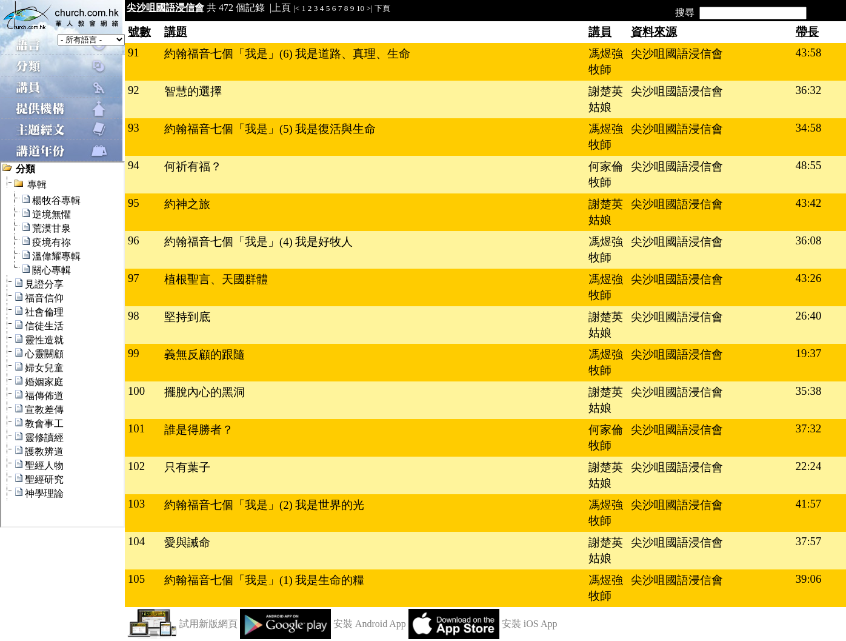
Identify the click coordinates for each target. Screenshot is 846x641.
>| (370, 8)
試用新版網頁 (208, 624)
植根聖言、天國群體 (216, 279)
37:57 (809, 541)
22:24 (809, 466)
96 (133, 240)
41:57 (809, 503)
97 (133, 278)
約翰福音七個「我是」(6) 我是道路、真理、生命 (287, 53)
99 (133, 353)
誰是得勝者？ (198, 429)
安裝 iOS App (530, 624)
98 (133, 315)
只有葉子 (187, 467)
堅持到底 (187, 316)
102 (136, 466)
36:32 (809, 90)
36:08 (809, 240)
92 (133, 90)
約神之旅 (187, 204)
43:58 (809, 52)
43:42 (809, 202)
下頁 (382, 8)
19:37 (809, 353)
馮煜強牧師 (605, 61)
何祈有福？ (193, 166)
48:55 (809, 165)
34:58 (809, 127)
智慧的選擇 (193, 91)
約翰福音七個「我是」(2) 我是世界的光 (264, 504)
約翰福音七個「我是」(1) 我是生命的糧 (264, 580)
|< (296, 8)
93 (133, 127)
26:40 (809, 315)
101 (136, 428)
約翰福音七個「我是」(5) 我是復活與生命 (270, 128)
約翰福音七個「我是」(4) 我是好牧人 (258, 241)
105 (136, 578)
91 (133, 52)
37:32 (809, 428)
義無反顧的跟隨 (204, 354)
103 (136, 503)
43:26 (809, 278)
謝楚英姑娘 (605, 99)
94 (133, 165)
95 (133, 202)
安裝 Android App (369, 624)
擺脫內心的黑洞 (204, 392)
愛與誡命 (187, 542)
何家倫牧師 (605, 174)
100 (136, 390)
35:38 (809, 390)
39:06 (809, 578)
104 (136, 541)
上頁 (281, 7)
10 (360, 8)
